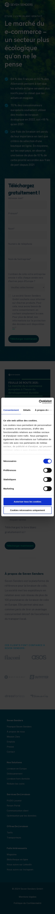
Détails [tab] (27, 410)
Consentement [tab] (11, 410)
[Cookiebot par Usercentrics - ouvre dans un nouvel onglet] (39, 402)
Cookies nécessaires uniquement (27, 510)
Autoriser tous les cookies (27, 501)
